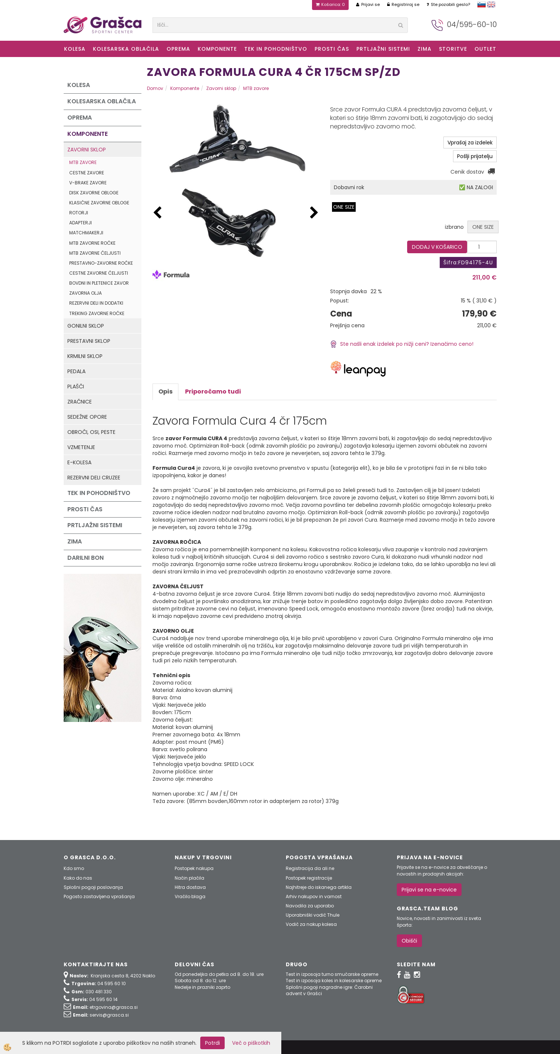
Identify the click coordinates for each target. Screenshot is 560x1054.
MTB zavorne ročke (92, 243)
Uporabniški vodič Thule (312, 915)
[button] (314, 213)
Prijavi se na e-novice (429, 889)
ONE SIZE (344, 207)
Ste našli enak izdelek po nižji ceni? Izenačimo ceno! (401, 344)
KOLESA (74, 49)
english (491, 4)
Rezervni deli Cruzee (93, 477)
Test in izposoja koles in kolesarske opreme (334, 980)
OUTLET (485, 49)
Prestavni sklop (88, 341)
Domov (155, 88)
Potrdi (212, 1043)
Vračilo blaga (190, 896)
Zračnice (79, 401)
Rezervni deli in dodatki (96, 303)
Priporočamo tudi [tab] (213, 391)
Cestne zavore (86, 173)
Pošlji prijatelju (475, 156)
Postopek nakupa (194, 868)
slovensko (481, 4)
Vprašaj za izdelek (470, 142)
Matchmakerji (86, 233)
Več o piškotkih (251, 1043)
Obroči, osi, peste (91, 432)
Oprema (178, 49)
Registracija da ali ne (310, 868)
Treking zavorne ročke (96, 313)
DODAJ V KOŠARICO (437, 247)
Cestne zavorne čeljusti (98, 273)
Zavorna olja (85, 293)
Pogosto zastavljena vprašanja (99, 896)
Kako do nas (78, 878)
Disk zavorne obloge (93, 193)
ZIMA (425, 49)
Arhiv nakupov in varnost (314, 896)
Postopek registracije (309, 878)
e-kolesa (79, 462)
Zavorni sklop (86, 149)
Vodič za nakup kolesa (311, 924)
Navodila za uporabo (310, 906)
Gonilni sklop (85, 325)
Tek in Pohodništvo (275, 49)
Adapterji (80, 223)
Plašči (75, 386)
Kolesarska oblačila (126, 49)
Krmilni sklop (85, 356)
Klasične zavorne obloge (99, 203)
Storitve (453, 49)
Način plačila (189, 878)
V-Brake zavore (88, 183)
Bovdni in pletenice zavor (99, 283)
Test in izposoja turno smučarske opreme (332, 974)
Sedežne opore (87, 417)
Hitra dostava (190, 887)
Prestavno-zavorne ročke (101, 263)
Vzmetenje (81, 447)
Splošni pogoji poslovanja (93, 887)
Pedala (76, 371)
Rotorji (78, 213)
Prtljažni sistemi (383, 49)
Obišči (409, 940)
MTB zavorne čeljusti (95, 253)
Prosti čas (332, 49)
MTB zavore (83, 162)
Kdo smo (74, 868)
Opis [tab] (165, 391)
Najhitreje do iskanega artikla (319, 887)
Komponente (217, 49)
